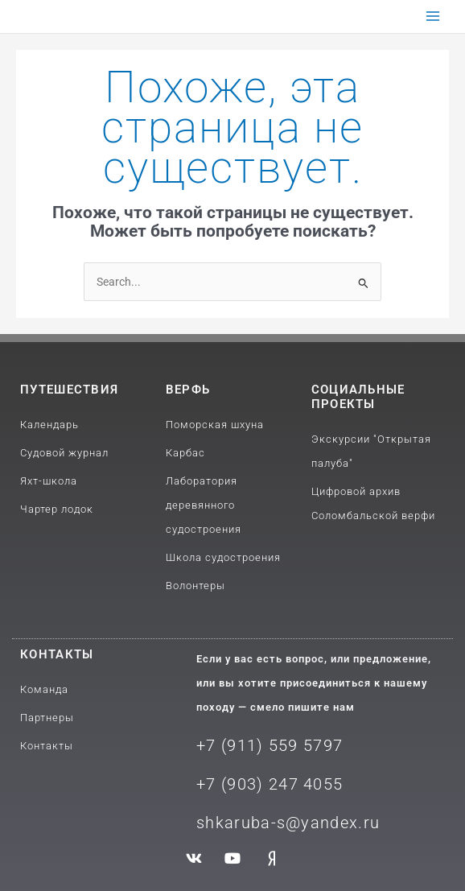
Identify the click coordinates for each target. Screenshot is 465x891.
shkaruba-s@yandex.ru (288, 822)
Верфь (188, 389)
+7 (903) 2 (237, 784)
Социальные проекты (358, 396)
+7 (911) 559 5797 (269, 745)
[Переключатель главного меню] (433, 16)
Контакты (56, 654)
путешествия (69, 389)
